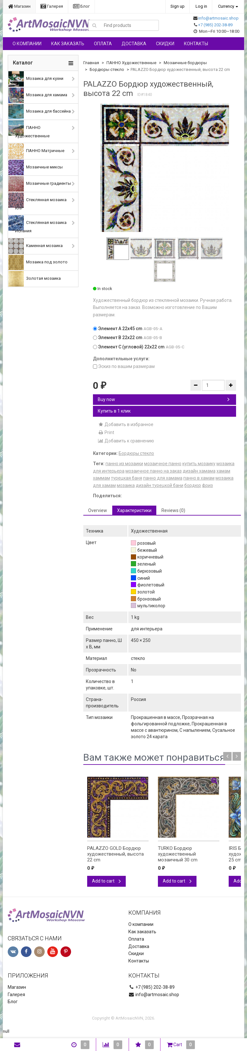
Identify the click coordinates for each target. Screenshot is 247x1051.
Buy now (164, 399)
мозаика (126, 485)
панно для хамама (162, 478)
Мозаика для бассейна (39, 111)
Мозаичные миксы (35, 167)
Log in (201, 6)
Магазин (19, 6)
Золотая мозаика (34, 278)
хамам (223, 471)
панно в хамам (199, 478)
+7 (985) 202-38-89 (215, 24)
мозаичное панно (162, 463)
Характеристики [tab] (134, 510)
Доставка (134, 43)
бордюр (192, 485)
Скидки (165, 43)
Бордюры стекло (107, 69)
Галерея (52, 6)
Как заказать (67, 43)
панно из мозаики (124, 463)
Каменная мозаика (35, 246)
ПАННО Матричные (36, 151)
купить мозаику (198, 463)
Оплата (103, 43)
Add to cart (106, 881)
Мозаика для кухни (35, 79)
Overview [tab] (97, 510)
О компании (27, 43)
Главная (91, 62)
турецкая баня (126, 478)
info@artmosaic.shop (218, 18)
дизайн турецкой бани (159, 485)
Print (106, 432)
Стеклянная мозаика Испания (37, 224)
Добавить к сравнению (126, 440)
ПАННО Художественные (29, 129)
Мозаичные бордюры (185, 62)
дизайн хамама (199, 471)
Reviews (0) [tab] (173, 510)
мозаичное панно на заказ (153, 471)
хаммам (101, 478)
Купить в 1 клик (114, 411)
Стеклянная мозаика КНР (37, 201)
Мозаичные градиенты (39, 184)
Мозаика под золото (38, 262)
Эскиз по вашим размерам (124, 366)
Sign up (177, 6)
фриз (207, 485)
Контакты (196, 43)
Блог (81, 6)
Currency (226, 6)
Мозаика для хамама (37, 95)
